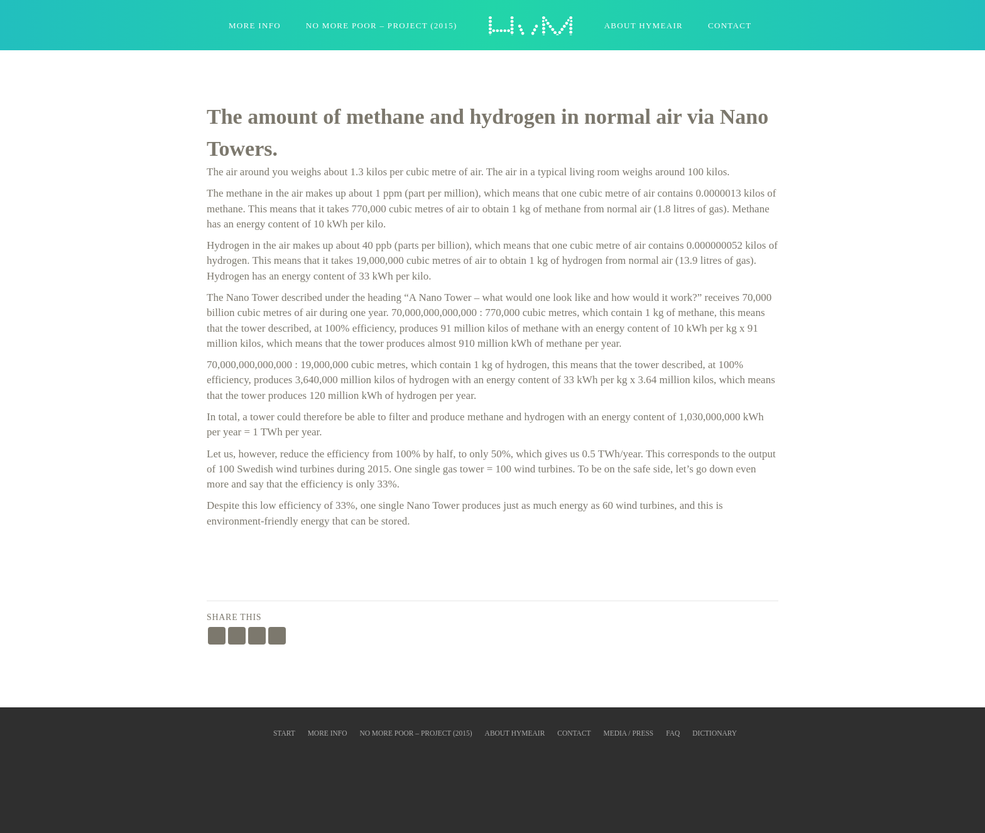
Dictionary (714, 733)
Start (284, 733)
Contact (729, 25)
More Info (255, 25)
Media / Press (629, 733)
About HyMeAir (643, 25)
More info (327, 733)
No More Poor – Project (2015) (381, 25)
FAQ (673, 733)
